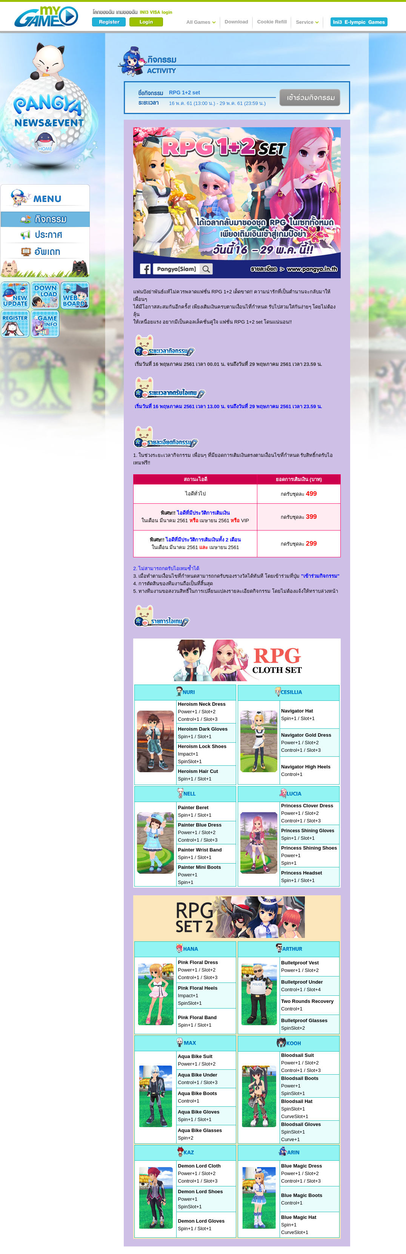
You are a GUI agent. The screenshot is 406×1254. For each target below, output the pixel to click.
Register (74, 295)
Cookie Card (45, 324)
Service (307, 22)
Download (236, 22)
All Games (201, 22)
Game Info (15, 324)
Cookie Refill (272, 22)
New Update (15, 295)
